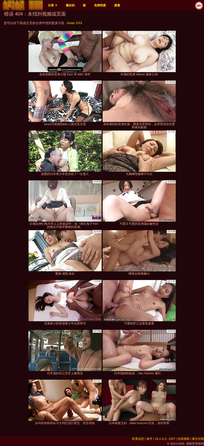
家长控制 (198, 438)
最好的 (70, 5)
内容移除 (184, 438)
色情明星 (100, 5)
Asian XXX (74, 23)
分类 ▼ (53, 5)
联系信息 (138, 438)
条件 (149, 438)
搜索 (117, 5)
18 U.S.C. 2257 (165, 438)
